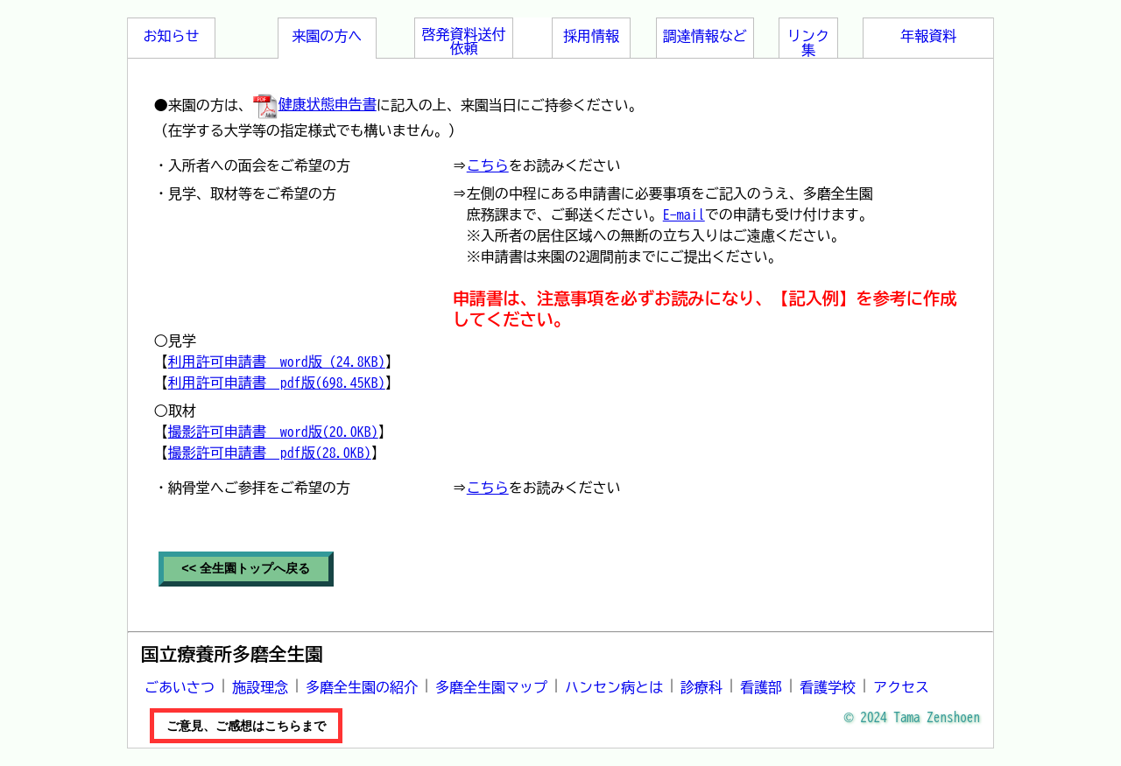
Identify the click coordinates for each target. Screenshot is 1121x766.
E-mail (684, 214)
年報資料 (928, 36)
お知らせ (171, 36)
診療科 (701, 687)
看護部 (761, 687)
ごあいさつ (180, 687)
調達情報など (705, 36)
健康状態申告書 (314, 104)
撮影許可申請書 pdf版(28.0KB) (269, 453)
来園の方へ (327, 36)
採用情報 (591, 36)
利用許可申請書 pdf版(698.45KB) (276, 383)
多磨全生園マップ (491, 687)
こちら (488, 165)
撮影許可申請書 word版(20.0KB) (273, 432)
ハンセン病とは (614, 687)
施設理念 (260, 687)
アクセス (901, 687)
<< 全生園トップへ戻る (245, 568)
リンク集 (808, 43)
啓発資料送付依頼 (464, 41)
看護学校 (828, 687)
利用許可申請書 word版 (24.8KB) (276, 362)
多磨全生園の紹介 (362, 687)
